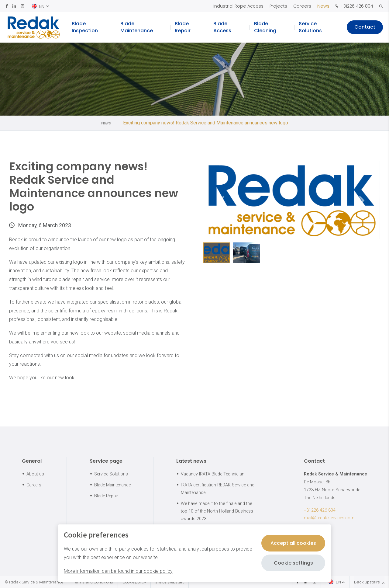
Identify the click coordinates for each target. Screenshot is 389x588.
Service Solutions (310, 27)
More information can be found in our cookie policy (118, 571)
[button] (361, 200)
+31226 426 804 (353, 6)
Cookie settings (293, 562)
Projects (278, 6)
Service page (106, 461)
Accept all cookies (293, 543)
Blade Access (222, 27)
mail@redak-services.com (329, 517)
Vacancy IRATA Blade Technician (212, 474)
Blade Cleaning (265, 27)
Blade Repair (183, 27)
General (32, 461)
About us (35, 474)
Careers (302, 6)
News (323, 6)
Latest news (191, 461)
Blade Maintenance (136, 27)
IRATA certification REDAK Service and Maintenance (217, 488)
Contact (364, 27)
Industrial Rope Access (238, 6)
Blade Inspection (85, 27)
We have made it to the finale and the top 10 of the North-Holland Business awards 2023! (217, 511)
